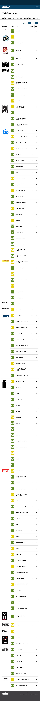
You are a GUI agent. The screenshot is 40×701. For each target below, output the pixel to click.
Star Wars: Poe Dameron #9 (21, 560)
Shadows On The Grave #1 (20, 112)
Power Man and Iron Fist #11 (21, 542)
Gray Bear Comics (5, 308)
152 (36, 184)
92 (36, 196)
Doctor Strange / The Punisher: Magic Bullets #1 (21, 495)
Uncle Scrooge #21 (19, 357)
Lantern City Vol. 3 (19, 100)
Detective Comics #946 (20, 160)
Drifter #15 (18, 393)
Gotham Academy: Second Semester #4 (21, 178)
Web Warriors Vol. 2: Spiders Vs (21, 608)
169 (36, 202)
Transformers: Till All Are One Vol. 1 (22, 375)
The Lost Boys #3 (19, 661)
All (3, 18)
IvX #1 (17, 524)
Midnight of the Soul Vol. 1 (20, 452)
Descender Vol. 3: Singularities (21, 447)
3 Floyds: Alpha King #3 (20, 381)
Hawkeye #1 (18, 518)
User (37, 23)
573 (36, 130)
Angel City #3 (18, 625)
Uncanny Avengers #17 (20, 578)
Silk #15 (17, 548)
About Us (25, 692)
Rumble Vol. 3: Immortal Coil (21, 464)
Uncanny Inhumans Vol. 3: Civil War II (22, 602)
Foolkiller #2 (18, 500)
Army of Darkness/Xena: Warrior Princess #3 (22, 262)
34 (36, 566)
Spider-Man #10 (18, 554)
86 (36, 220)
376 (36, 387)
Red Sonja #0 (18, 285)
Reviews (32, 26)
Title (17, 26)
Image (14, 18)
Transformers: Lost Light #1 (21, 351)
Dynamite (26, 18)
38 (36, 524)
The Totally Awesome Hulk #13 (21, 566)
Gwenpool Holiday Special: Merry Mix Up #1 (22, 513)
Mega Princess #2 (19, 76)
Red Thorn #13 (18, 655)
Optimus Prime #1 (19, 333)
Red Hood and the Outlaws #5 (21, 202)
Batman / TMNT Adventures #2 (21, 315)
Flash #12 (17, 172)
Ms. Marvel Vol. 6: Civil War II (21, 596)
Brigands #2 (18, 36)
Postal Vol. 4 (18, 458)
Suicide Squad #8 (19, 214)
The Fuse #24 (18, 435)
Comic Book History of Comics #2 (22, 321)
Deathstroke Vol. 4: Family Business (20, 250)
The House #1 (18, 631)
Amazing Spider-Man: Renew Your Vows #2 (22, 477)
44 (36, 506)
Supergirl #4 (18, 220)
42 (36, 136)
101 (36, 423)
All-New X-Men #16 (19, 470)
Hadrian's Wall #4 (19, 405)
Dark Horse (19, 18)
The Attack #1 (18, 303)
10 (36, 315)
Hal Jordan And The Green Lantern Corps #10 (22, 184)
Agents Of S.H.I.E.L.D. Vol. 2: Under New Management (22, 584)
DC (5, 18)
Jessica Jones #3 (19, 530)
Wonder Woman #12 (19, 232)
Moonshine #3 (18, 411)
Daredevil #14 (18, 482)
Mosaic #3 (18, 536)
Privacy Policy (30, 692)
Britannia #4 (18, 637)
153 (36, 154)
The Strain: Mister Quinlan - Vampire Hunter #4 (21, 119)
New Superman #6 (19, 196)
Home (21, 692)
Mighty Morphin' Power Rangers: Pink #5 (22, 83)
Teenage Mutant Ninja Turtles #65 (22, 345)
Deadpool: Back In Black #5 (21, 488)
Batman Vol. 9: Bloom (19, 244)
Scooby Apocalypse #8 (20, 208)
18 (36, 435)
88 (36, 214)
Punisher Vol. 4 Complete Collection (20, 616)
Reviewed (26, 23)
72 (36, 560)
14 (36, 536)
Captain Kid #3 (18, 50)
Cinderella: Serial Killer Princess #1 (22, 679)
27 (36, 142)
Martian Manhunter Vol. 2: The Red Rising (22, 256)
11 (36, 112)
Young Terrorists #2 (19, 64)
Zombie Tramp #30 (19, 42)
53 (36, 578)
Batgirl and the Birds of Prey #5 (21, 136)
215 (36, 482)
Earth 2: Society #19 (19, 166)
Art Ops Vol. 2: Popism (20, 667)
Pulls (36, 26)
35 (36, 637)
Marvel (9, 18)
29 (36, 399)
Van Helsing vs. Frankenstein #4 (21, 685)
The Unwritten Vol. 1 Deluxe (21, 673)
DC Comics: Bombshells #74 (21, 142)
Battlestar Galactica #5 (20, 267)
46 (36, 476)
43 (36, 226)
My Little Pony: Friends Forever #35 (21, 328)
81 (36, 530)
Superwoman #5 (19, 226)
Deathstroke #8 (19, 154)
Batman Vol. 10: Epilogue (20, 238)
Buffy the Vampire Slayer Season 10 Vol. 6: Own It (22, 125)
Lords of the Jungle (19, 297)
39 (36, 643)
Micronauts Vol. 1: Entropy (20, 363)
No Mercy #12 (18, 417)
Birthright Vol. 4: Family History (21, 441)
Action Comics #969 (19, 130)
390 (36, 232)
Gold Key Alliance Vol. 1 (20, 291)
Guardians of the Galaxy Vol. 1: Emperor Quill (21, 590)
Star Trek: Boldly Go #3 (20, 339)
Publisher (4, 26)
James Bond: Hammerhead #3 (21, 279)
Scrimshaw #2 (18, 58)
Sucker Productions (4, 631)
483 (36, 172)
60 (36, 411)
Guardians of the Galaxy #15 (21, 506)
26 (36, 64)
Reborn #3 (18, 423)
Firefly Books (4, 302)
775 (36, 160)
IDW (30, 18)
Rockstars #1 (18, 429)
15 (36, 178)
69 (36, 572)
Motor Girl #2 (18, 30)
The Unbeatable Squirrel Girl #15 (22, 572)
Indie (34, 18)
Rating (12, 26)
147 (36, 554)
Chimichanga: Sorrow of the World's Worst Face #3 (21, 107)
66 (36, 393)
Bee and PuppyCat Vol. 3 (20, 94)
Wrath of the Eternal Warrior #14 (22, 643)
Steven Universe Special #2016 (21, 88)
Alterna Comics (5, 56)
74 (36, 542)
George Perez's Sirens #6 (20, 71)
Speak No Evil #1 (19, 309)
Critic (33, 23)
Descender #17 (18, 387)
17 (36, 655)
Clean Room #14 (19, 649)
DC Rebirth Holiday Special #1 (21, 148)
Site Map (36, 692)
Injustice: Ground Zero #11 (20, 190)
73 (36, 518)
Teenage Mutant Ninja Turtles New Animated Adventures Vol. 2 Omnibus (22, 369)
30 (36, 166)
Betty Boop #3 (18, 273)
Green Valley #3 (19, 399)
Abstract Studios (5, 29)
